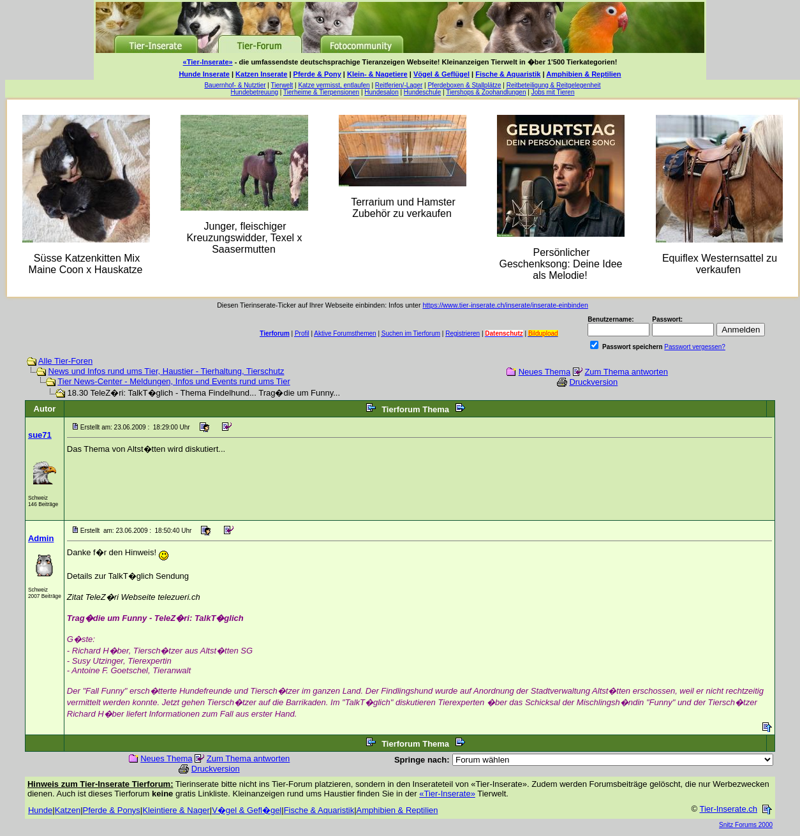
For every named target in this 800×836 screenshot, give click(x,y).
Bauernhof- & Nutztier (234, 85)
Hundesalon (381, 92)
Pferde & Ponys (111, 810)
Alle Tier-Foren (65, 361)
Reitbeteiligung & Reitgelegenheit (554, 85)
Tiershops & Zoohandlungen (486, 92)
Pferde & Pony (317, 74)
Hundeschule (422, 92)
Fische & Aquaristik (507, 74)
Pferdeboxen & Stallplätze (464, 85)
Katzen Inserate (261, 74)
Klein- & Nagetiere (377, 74)
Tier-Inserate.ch (728, 809)
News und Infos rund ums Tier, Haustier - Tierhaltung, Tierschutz (166, 371)
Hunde (40, 810)
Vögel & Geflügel (441, 74)
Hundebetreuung (255, 92)
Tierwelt (282, 85)
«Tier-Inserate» (208, 62)
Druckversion (593, 382)
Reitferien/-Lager (398, 85)
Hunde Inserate (204, 74)
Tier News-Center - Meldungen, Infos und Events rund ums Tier (173, 381)
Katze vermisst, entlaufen (333, 85)
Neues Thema (544, 372)
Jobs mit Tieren (553, 92)
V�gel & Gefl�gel (246, 810)
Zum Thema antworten (626, 372)
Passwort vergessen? (694, 346)
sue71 (40, 435)
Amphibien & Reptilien (583, 74)
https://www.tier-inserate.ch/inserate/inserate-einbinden (505, 305)
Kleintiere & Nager (176, 810)
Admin (41, 538)
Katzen (67, 810)
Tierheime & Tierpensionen (321, 92)
